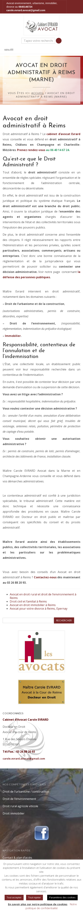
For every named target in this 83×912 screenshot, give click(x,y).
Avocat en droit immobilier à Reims (33, 605)
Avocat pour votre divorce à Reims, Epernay (38, 608)
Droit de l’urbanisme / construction (26, 791)
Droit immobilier (13, 813)
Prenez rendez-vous (31, 150)
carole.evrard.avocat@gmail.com (25, 10)
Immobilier (13, 336)
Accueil (37, 93)
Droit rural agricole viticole (20, 806)
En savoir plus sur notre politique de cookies (37, 904)
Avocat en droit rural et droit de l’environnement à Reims (43, 596)
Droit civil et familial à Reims (28, 601)
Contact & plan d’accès (17, 858)
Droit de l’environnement (19, 799)
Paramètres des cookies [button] (62, 897)
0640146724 (25, 6)
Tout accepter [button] (14, 897)
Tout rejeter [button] (34, 897)
